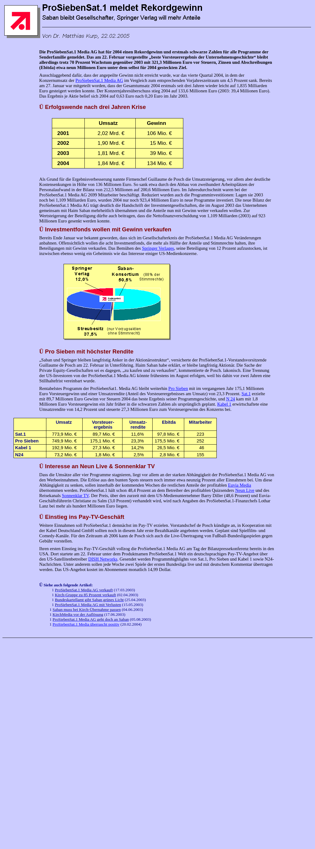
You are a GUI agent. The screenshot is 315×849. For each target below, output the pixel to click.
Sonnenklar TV (75, 495)
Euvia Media (239, 485)
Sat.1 (246, 393)
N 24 (230, 398)
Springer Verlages (158, 248)
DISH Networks (102, 559)
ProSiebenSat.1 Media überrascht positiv (85, 624)
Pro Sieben (178, 388)
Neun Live (244, 490)
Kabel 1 (224, 404)
